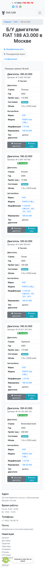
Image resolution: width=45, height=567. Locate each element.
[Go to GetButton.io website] (6, 564)
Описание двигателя (16, 145)
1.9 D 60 (25, 127)
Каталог (5, 538)
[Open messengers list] (6, 560)
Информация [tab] (10, 59)
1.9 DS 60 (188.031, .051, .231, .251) (28, 209)
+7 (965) (23, 3)
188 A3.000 (27, 131)
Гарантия (6, 543)
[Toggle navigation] (39, 12)
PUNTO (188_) (28, 202)
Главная (7, 22)
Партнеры (6, 546)
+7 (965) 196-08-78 (10, 520)
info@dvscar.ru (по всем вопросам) (17, 529)
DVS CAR (9, 13)
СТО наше (6, 555)
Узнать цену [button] (31, 145)
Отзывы (5, 552)
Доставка (6, 541)
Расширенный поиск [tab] (14, 54)
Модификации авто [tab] (14, 49)
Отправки (6, 549)
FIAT (16, 22)
